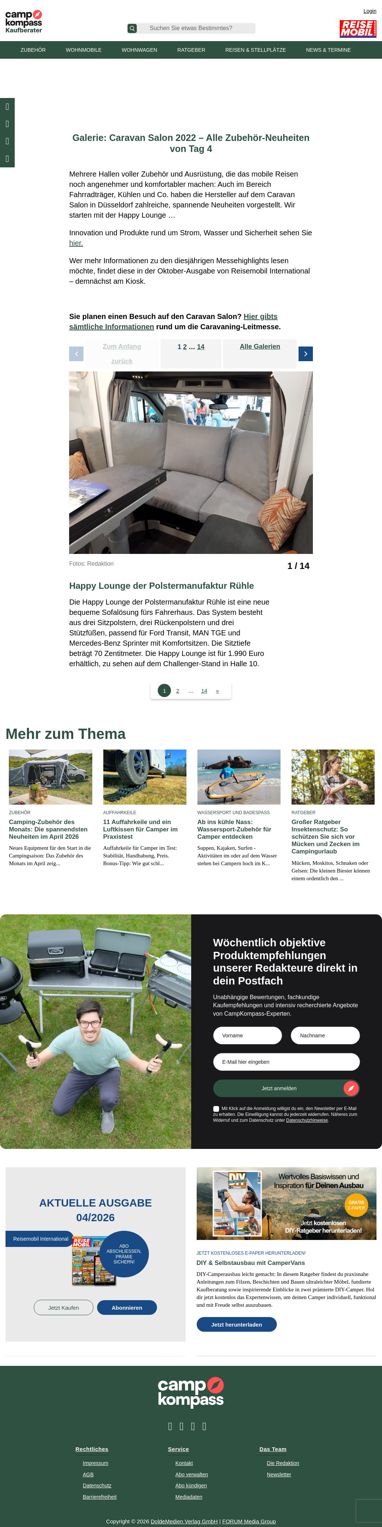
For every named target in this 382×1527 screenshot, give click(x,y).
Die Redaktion (283, 1454)
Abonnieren (127, 1299)
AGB (88, 1465)
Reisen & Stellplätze (255, 50)
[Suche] (132, 28)
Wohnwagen (139, 50)
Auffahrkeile (119, 812)
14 (200, 347)
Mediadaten (188, 1488)
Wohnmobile (83, 50)
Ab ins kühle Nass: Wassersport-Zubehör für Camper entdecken (232, 829)
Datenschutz (97, 1476)
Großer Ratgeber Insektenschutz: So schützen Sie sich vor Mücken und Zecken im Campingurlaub (332, 832)
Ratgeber (191, 50)
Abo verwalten (191, 1465)
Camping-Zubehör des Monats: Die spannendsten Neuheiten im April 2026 (46, 829)
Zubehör (33, 50)
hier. (76, 243)
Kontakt (184, 1454)
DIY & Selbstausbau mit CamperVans (248, 1254)
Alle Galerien (260, 346)
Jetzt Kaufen (63, 1299)
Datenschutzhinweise (307, 1111)
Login (370, 11)
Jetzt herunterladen (236, 1315)
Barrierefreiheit (100, 1488)
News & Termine (328, 50)
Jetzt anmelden (279, 1079)
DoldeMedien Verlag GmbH (184, 1512)
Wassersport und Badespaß (233, 812)
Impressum (95, 1454)
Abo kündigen (191, 1476)
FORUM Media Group (249, 1512)
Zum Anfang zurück (122, 354)
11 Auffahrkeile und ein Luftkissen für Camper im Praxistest (138, 829)
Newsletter (279, 1465)
